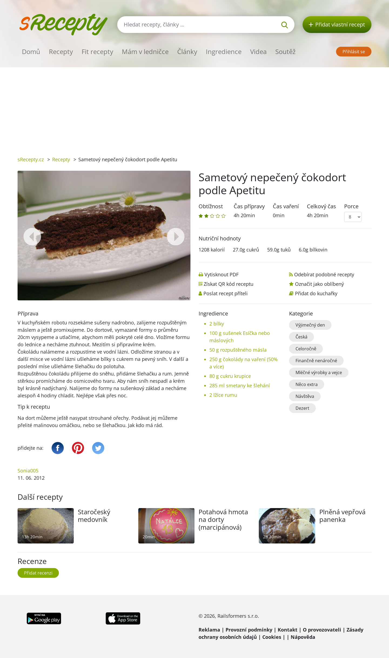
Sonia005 (28, 470)
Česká (301, 337)
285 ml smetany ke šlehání (239, 385)
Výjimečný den (310, 325)
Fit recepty (97, 51)
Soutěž (285, 51)
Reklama (209, 629)
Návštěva (305, 396)
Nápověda (303, 637)
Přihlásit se (354, 52)
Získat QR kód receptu (228, 284)
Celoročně (306, 349)
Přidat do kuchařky (316, 293)
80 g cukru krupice (230, 376)
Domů (31, 51)
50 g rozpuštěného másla (238, 350)
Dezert (302, 408)
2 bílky (216, 323)
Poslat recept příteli (225, 293)
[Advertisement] (194, 108)
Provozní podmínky (249, 629)
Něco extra (307, 384)
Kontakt (287, 629)
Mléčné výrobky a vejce (319, 372)
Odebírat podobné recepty (324, 274)
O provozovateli (322, 629)
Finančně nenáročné (316, 361)
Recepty (61, 51)
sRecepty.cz (31, 159)
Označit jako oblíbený (319, 284)
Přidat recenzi (38, 573)
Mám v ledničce (145, 51)
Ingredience (224, 51)
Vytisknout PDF (221, 274)
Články (187, 51)
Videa (258, 51)
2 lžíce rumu (223, 395)
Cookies (271, 637)
